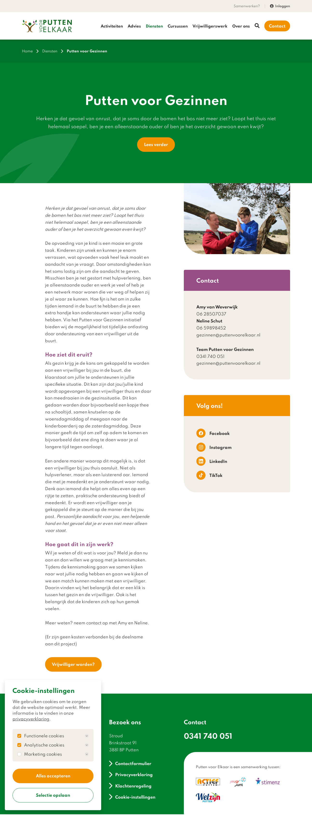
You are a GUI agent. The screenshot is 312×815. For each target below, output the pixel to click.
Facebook (213, 433)
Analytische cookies (56, 744)
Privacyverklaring (131, 775)
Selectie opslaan (53, 795)
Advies (134, 25)
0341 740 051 (208, 736)
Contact (277, 26)
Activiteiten (112, 25)
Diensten (154, 25)
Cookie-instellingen (132, 798)
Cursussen (178, 25)
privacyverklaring (31, 718)
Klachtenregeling (130, 786)
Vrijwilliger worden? (73, 665)
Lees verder (156, 145)
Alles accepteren (53, 775)
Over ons (241, 25)
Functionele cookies (56, 735)
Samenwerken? (247, 6)
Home (27, 51)
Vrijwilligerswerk (210, 25)
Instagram (214, 447)
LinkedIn (211, 461)
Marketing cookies (56, 754)
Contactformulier (130, 764)
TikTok (209, 475)
